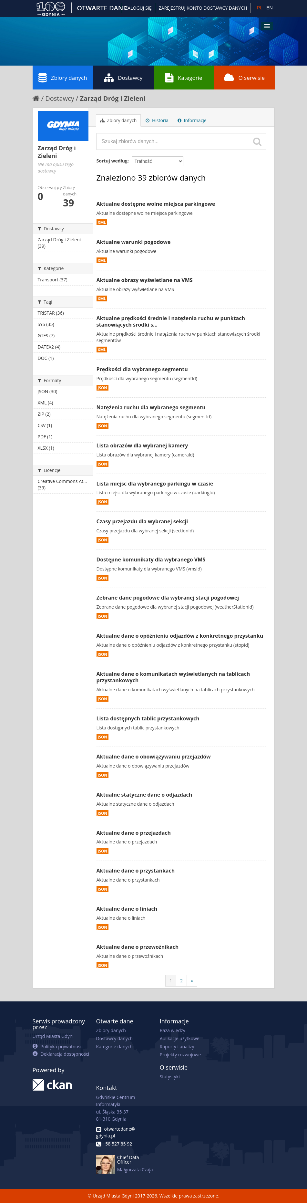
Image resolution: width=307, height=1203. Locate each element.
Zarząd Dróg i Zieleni (112, 98)
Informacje (192, 120)
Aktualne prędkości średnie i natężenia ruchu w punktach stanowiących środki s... (171, 322)
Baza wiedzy (172, 1030)
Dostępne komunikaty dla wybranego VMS (151, 559)
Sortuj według (112, 161)
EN (269, 7)
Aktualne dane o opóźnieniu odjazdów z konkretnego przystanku (180, 635)
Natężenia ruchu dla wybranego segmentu (151, 407)
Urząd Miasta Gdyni (53, 1036)
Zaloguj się (138, 8)
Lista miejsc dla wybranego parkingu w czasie (155, 483)
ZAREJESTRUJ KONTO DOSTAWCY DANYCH (203, 8)
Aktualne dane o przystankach (136, 870)
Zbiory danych (62, 77)
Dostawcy (123, 77)
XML (102, 222)
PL (259, 7)
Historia (157, 120)
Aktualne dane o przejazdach (134, 832)
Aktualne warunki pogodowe (134, 242)
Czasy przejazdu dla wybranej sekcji (142, 521)
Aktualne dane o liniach (127, 908)
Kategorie (183, 77)
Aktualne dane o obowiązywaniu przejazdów (154, 756)
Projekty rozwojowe (180, 1054)
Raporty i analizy (177, 1046)
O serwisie (244, 77)
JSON (102, 387)
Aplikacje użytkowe (180, 1038)
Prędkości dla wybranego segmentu (142, 369)
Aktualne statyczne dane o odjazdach (144, 794)
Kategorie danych (114, 1046)
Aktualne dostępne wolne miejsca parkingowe (156, 203)
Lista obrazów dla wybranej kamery (142, 445)
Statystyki (170, 1076)
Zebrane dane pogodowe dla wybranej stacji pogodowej (168, 597)
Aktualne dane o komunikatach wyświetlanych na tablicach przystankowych (173, 677)
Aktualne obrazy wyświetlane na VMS (145, 280)
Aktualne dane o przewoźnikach (138, 946)
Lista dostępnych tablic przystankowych (148, 718)
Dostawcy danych (114, 1038)
